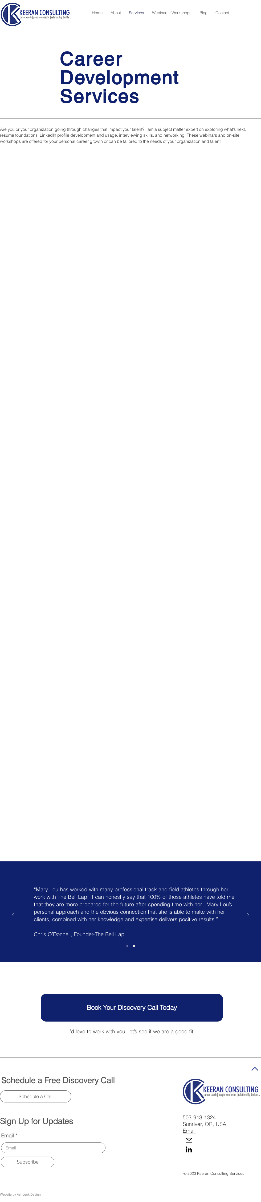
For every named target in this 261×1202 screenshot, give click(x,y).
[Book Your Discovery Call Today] (132, 1008)
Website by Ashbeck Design (20, 1194)
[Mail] (189, 1140)
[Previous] (13, 915)
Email (7, 1135)
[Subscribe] (27, 1162)
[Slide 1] (127, 946)
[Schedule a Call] (35, 1096)
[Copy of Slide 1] (134, 946)
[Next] (248, 915)
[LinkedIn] (189, 1149)
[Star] (255, 1069)
